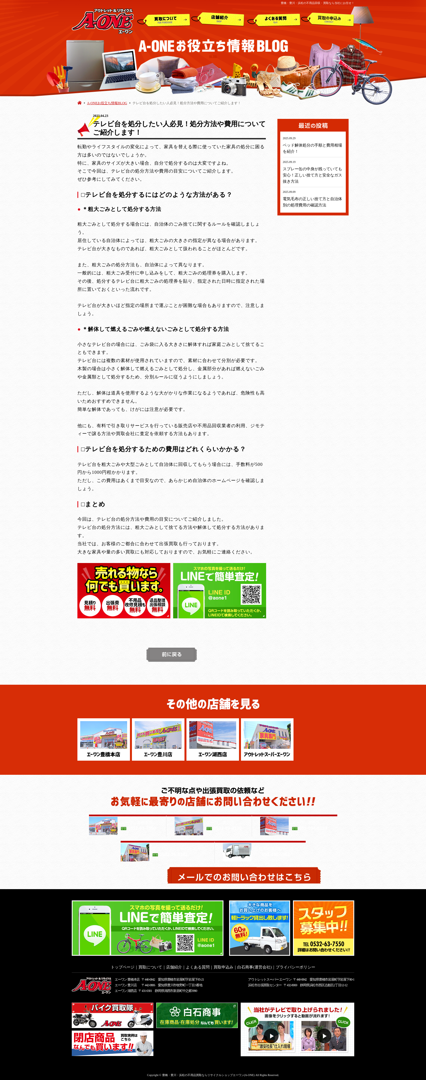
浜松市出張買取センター (265, 983)
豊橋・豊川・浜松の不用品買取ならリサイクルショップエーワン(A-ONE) (208, 1073)
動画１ (271, 1034)
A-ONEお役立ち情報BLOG (107, 103)
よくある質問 (274, 19)
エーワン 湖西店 (125, 989)
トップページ (122, 965)
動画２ (324, 1034)
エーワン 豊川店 (125, 983)
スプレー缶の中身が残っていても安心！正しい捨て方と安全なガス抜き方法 (312, 175)
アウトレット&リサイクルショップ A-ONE (103, 20)
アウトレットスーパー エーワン (269, 978)
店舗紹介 (217, 19)
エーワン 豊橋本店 (127, 978)
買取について (163, 19)
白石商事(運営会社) (254, 965)
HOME (79, 102)
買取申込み (327, 19)
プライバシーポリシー (295, 965)
